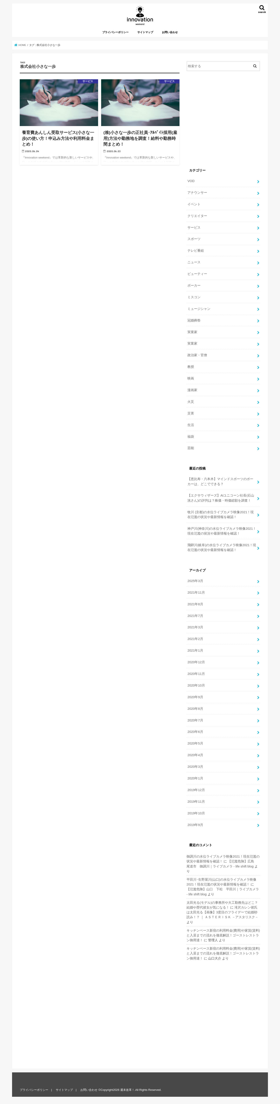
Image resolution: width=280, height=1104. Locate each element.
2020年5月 (195, 743)
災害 (190, 413)
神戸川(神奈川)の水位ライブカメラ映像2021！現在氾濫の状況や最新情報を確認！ (221, 531)
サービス (194, 227)
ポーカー (194, 285)
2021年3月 (195, 627)
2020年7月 (195, 720)
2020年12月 (196, 662)
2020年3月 (195, 766)
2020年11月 (196, 674)
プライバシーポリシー (115, 32)
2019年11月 (196, 801)
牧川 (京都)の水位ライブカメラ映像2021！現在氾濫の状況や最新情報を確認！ (220, 514)
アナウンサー (197, 192)
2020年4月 (195, 755)
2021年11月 (196, 592)
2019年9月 (195, 825)
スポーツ (194, 239)
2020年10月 (196, 685)
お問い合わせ (170, 32)
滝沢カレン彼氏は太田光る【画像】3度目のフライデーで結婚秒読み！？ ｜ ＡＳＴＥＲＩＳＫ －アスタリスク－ (222, 912)
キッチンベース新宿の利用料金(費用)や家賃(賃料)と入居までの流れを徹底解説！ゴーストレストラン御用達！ (223, 935)
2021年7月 (195, 616)
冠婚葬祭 (194, 320)
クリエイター (197, 216)
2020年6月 (195, 732)
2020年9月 (195, 697)
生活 (190, 425)
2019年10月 (196, 813)
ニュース (194, 262)
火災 (190, 401)
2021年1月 (195, 650)
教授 (190, 367)
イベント (194, 204)
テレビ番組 (195, 250)
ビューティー (197, 274)
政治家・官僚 (197, 355)
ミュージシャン (198, 309)
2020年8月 (195, 708)
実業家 (192, 332)
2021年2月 (195, 639)
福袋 (190, 436)
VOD (190, 181)
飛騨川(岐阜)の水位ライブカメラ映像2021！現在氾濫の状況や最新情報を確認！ (221, 547)
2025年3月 (195, 581)
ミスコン (194, 297)
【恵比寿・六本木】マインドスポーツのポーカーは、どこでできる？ (220, 481)
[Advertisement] (223, 120)
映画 (190, 378)
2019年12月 (196, 790)
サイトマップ (145, 32)
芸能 (190, 448)
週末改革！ (127, 1089)
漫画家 (192, 390)
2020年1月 (195, 778)
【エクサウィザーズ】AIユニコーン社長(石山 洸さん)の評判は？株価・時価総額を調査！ (220, 498)
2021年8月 (195, 604)
